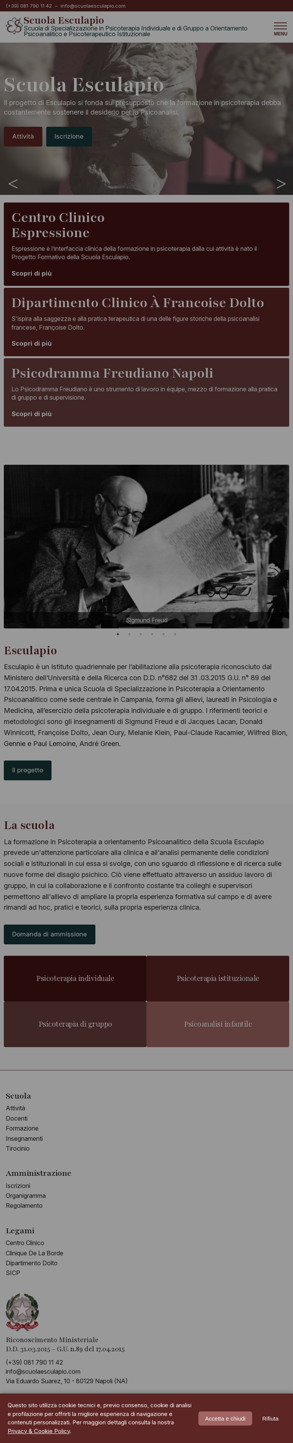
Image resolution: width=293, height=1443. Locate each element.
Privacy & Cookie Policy (39, 1431)
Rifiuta (270, 1418)
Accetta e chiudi (225, 1418)
